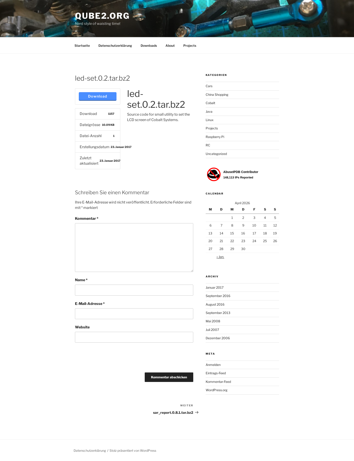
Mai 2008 (213, 321)
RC (208, 145)
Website (82, 327)
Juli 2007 (212, 330)
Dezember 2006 (218, 338)
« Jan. (220, 257)
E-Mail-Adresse (90, 304)
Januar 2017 (215, 287)
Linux (210, 120)
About (170, 45)
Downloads (149, 45)
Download (97, 96)
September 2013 (218, 313)
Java (209, 111)
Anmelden (213, 365)
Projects (189, 45)
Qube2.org (102, 16)
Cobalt (210, 103)
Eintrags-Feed (216, 373)
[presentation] (109, 359)
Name (81, 280)
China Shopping (217, 94)
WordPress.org (216, 390)
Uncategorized (216, 154)
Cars (209, 86)
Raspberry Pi (215, 137)
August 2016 (215, 304)
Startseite (82, 45)
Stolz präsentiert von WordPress (132, 450)
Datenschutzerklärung (115, 45)
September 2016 (218, 296)
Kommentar (86, 218)
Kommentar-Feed (218, 382)
